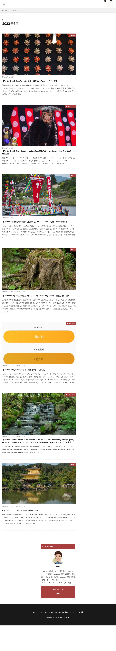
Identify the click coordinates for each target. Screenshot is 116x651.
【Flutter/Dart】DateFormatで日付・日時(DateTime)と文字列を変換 (37, 82)
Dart (73, 35)
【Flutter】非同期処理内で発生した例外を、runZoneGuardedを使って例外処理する (29, 230)
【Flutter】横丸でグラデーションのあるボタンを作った (37, 384)
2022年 (14, 10)
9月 (21, 10)
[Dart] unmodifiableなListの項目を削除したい (30, 531)
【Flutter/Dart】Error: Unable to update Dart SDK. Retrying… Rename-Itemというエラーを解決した (33, 157)
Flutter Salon (64, 639)
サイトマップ (34, 634)
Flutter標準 (71, 339)
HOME (6, 10)
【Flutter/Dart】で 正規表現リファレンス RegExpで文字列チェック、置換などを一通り (38, 308)
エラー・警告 (70, 111)
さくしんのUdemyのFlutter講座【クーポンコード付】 (65, 634)
